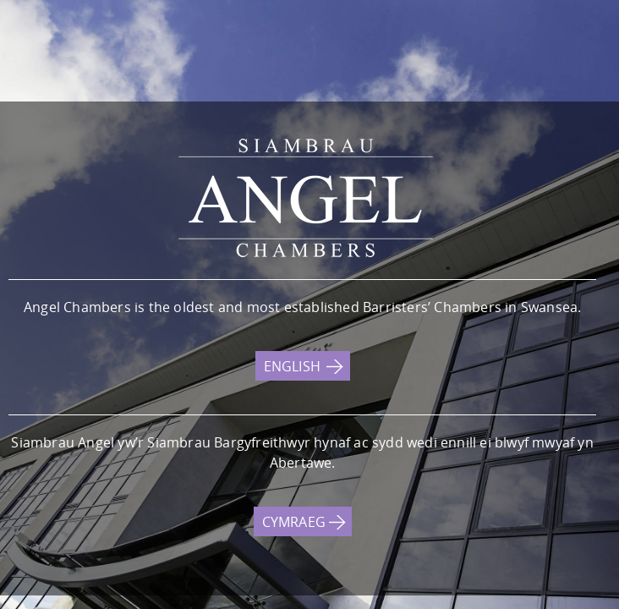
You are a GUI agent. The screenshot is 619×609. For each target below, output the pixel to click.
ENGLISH (292, 366)
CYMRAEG (294, 522)
